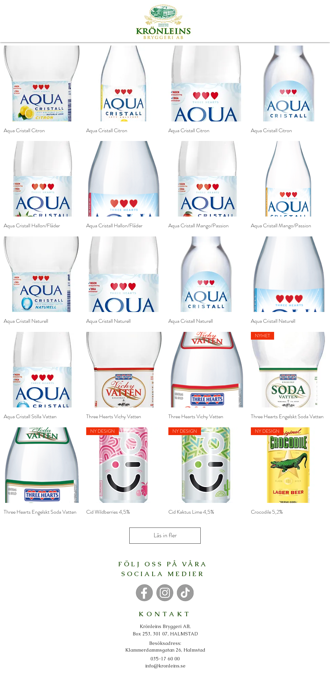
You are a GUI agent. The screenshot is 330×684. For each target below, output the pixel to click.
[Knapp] (144, 592)
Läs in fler (165, 535)
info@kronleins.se (165, 666)
